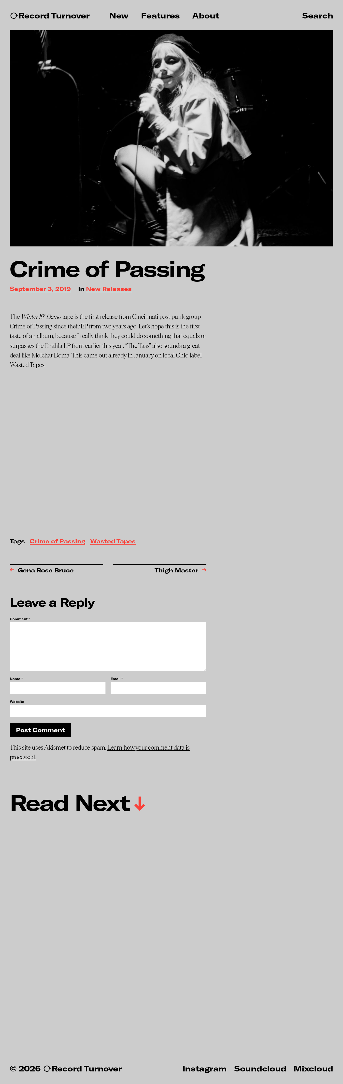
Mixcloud (313, 1068)
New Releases (109, 289)
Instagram (205, 1068)
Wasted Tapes (113, 541)
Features (160, 15)
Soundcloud (260, 1068)
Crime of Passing (57, 541)
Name (16, 678)
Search (317, 15)
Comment (20, 619)
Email (117, 678)
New (119, 15)
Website (17, 701)
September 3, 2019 (40, 289)
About (205, 15)
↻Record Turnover (50, 15)
